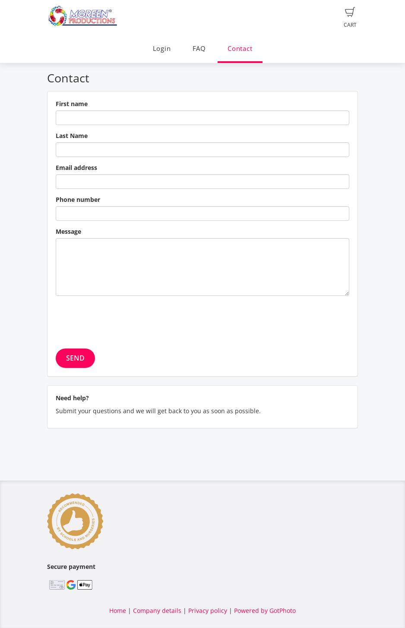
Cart (350, 17)
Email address (76, 167)
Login (162, 48)
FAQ (199, 48)
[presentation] (121, 319)
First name (72, 104)
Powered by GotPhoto (265, 610)
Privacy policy (207, 610)
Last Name (72, 136)
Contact (240, 48)
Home (117, 610)
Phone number (78, 199)
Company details (157, 610)
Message (68, 231)
